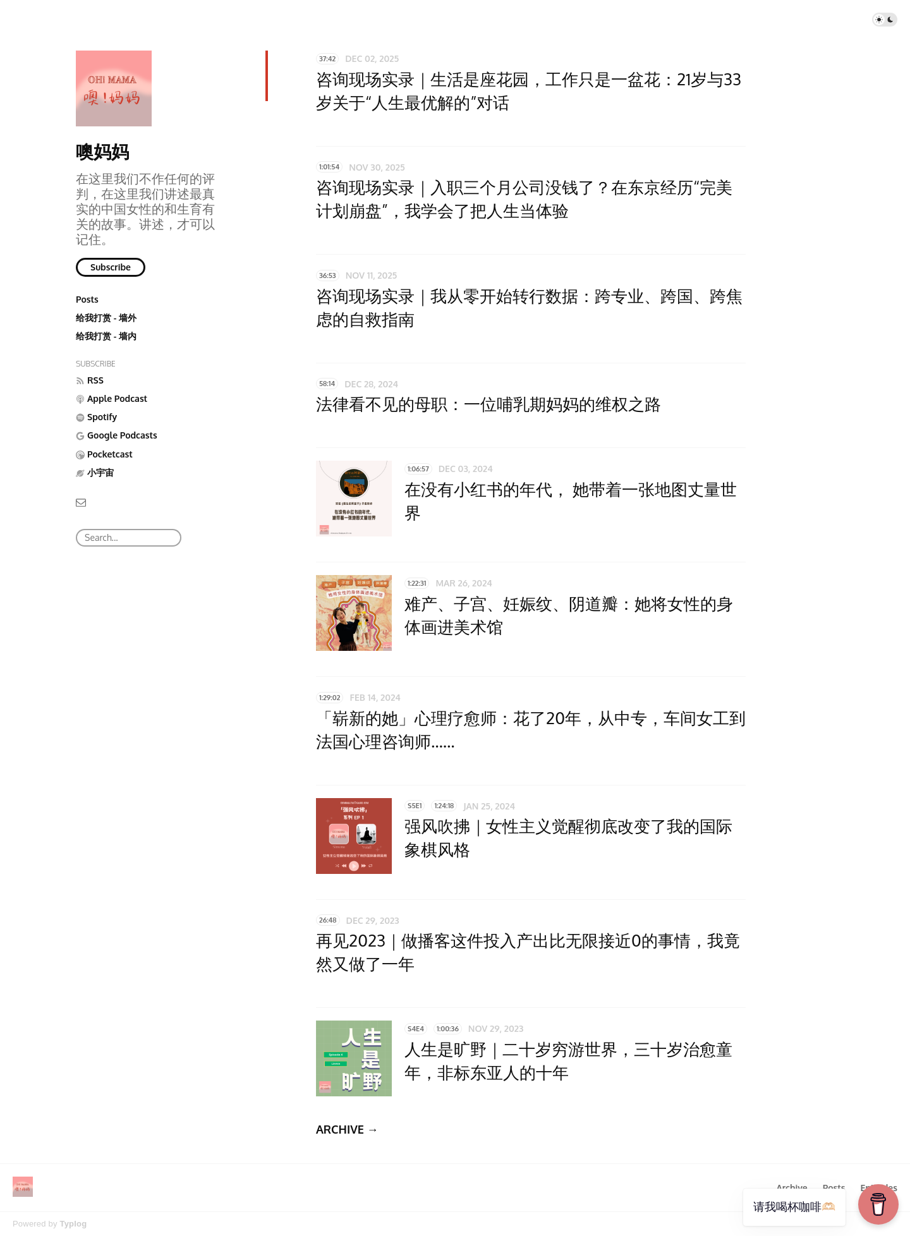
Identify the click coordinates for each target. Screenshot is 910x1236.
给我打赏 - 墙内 (106, 335)
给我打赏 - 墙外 (106, 317)
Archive (791, 1187)
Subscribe (110, 267)
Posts (87, 299)
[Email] (81, 501)
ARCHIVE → (347, 1129)
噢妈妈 (102, 151)
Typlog (73, 1223)
